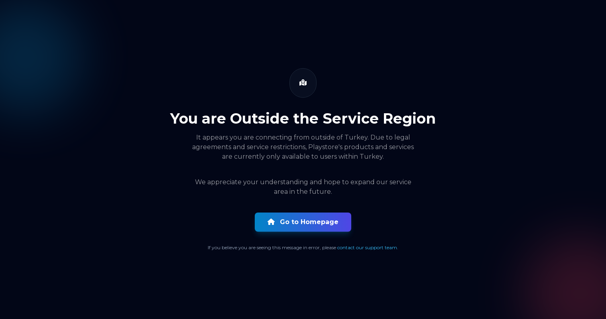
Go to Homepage (303, 222)
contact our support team (367, 247)
